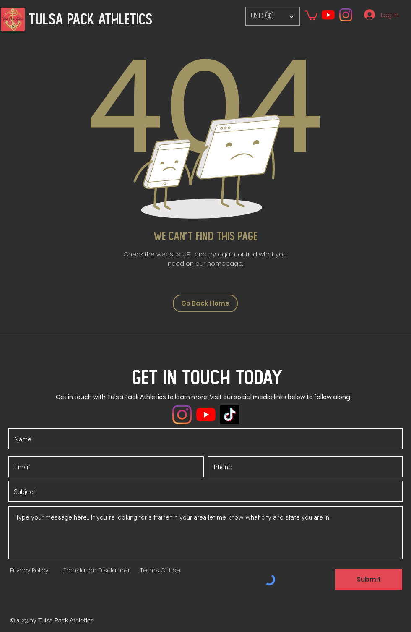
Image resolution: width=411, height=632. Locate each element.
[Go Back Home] (205, 303)
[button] (272, 16)
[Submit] (368, 579)
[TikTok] (229, 414)
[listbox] (272, 16)
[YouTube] (328, 14)
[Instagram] (345, 14)
